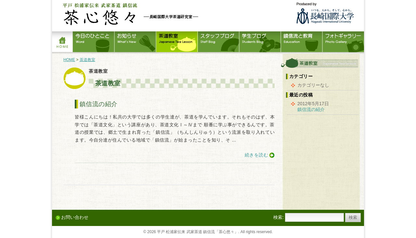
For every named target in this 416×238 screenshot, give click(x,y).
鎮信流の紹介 (98, 104)
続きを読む (256, 154)
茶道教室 (87, 59)
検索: (278, 217)
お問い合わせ (74, 217)
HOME (69, 59)
